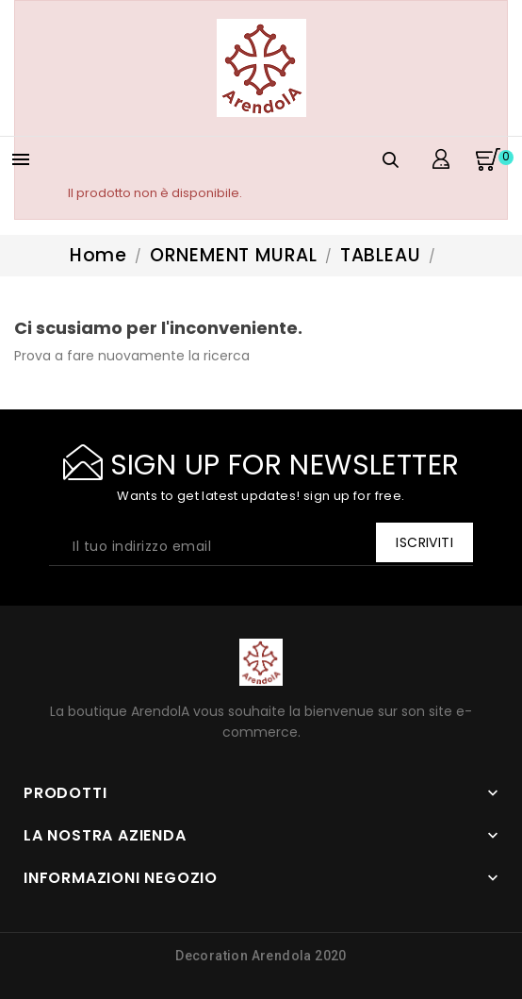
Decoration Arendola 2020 (261, 955)
